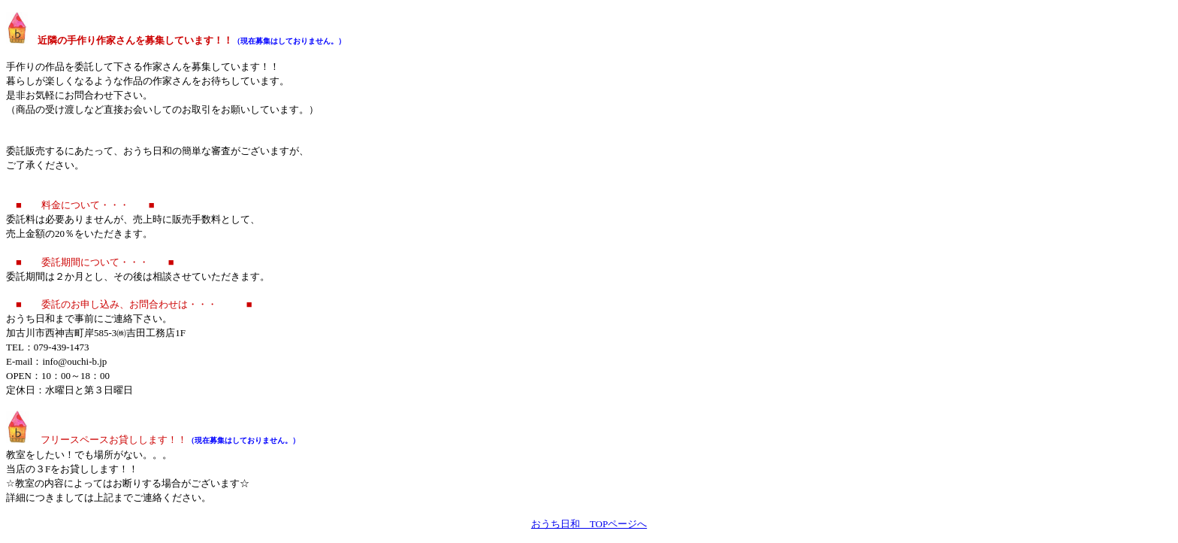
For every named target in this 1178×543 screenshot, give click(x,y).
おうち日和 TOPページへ (589, 523)
